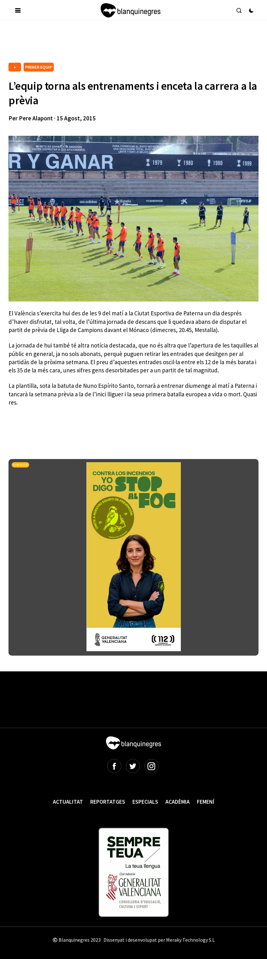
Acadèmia (177, 801)
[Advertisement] (122, 44)
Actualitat (68, 801)
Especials (145, 801)
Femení (205, 801)
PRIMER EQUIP (38, 67)
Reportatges (107, 801)
